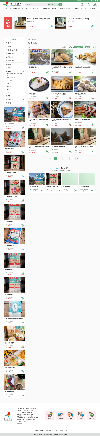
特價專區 (9, 96)
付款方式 (60, 418)
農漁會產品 (9, 99)
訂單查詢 (95, 6)
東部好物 (9, 103)
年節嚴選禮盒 (10, 60)
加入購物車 (51, 26)
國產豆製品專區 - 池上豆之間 (15, 74)
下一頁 (72, 158)
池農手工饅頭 (11, 77)
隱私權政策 (19, 423)
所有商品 (9, 43)
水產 (8, 89)
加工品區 (9, 80)
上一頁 (50, 158)
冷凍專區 (9, 71)
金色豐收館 (91, 0)
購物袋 (82, 6)
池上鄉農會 (85, 0)
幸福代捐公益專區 (11, 50)
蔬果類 (9, 86)
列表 (94, 47)
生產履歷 (79, 0)
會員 (89, 6)
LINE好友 (91, 418)
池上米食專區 (10, 53)
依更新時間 (79, 47)
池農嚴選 (9, 68)
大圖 (88, 47)
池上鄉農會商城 (15, 4)
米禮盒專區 (9, 57)
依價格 (62, 47)
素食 (8, 83)
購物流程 (49, 418)
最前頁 (46, 158)
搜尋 (60, 4)
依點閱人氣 (70, 47)
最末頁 (76, 158)
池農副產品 (9, 64)
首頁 (29, 39)
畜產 (8, 92)
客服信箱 (81, 418)
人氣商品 (9, 46)
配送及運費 (71, 418)
